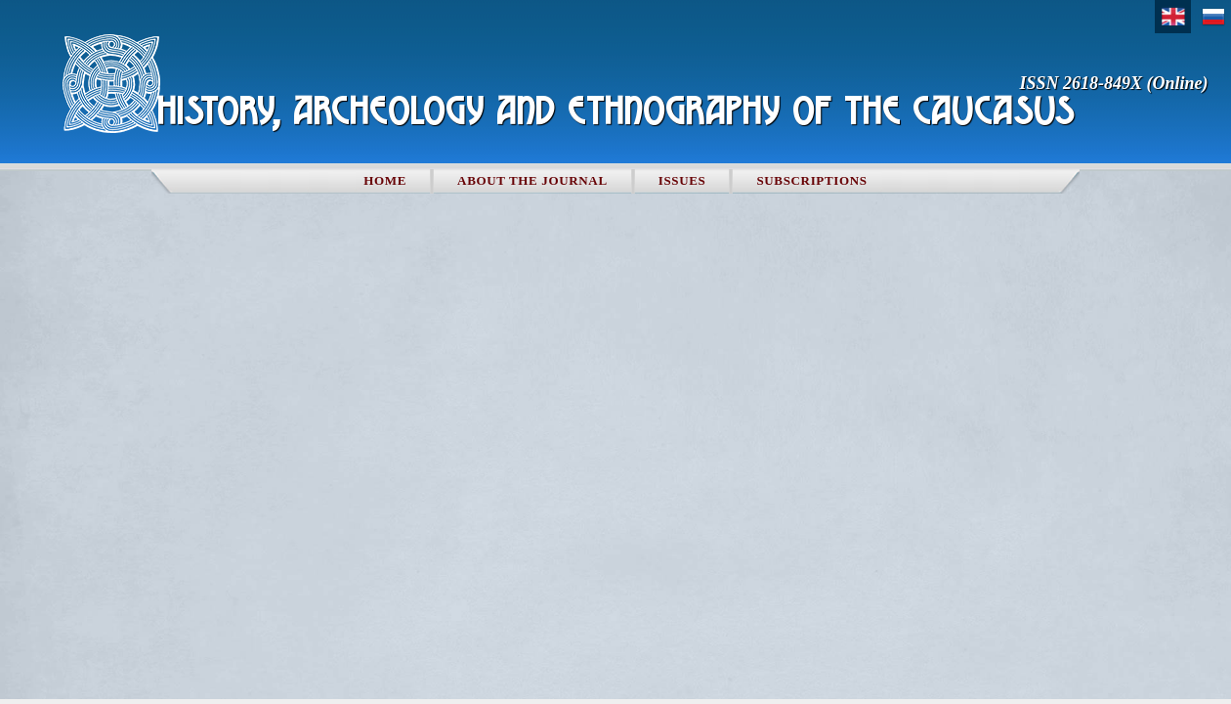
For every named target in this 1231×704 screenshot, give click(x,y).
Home (384, 180)
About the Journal (532, 180)
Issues (682, 180)
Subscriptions (811, 180)
